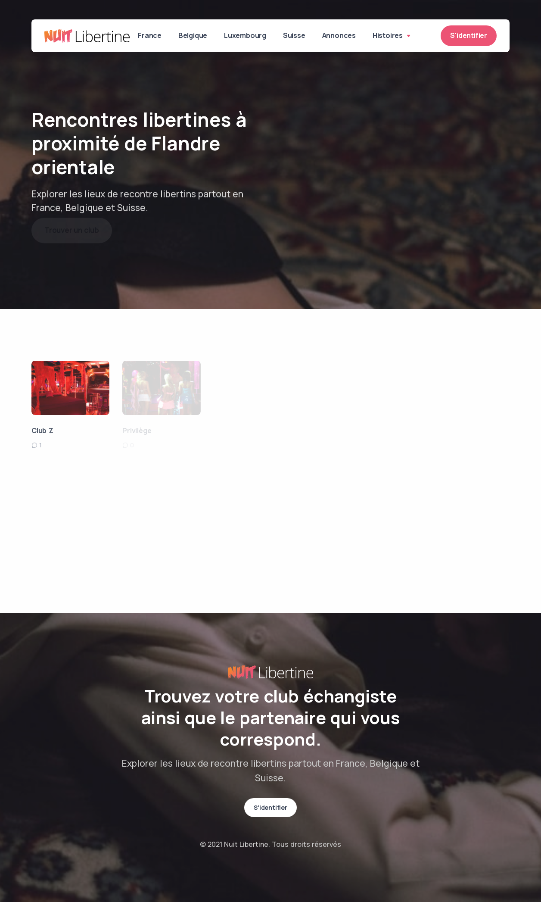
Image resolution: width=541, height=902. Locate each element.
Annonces (341, 36)
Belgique (193, 36)
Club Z (42, 430)
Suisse (296, 36)
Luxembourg (246, 36)
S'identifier (468, 36)
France (150, 36)
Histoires (394, 36)
